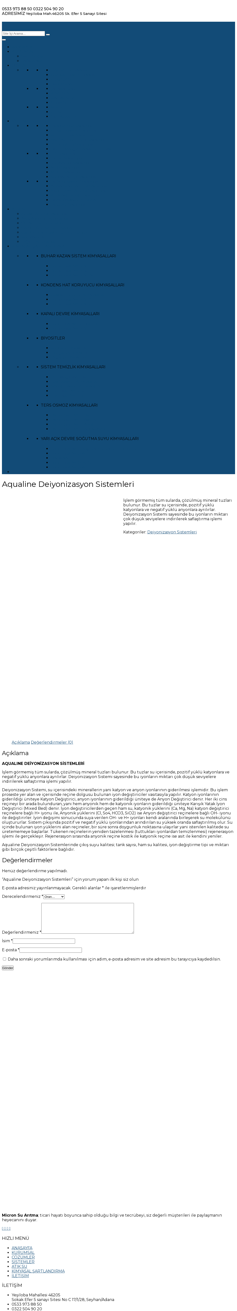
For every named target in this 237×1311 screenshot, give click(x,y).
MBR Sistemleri (66, 167)
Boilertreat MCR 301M (72, 275)
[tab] (21, 642)
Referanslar (32, 61)
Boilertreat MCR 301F (71, 270)
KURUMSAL (23, 51)
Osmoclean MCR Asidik (73, 419)
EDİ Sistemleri (65, 153)
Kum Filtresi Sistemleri (73, 135)
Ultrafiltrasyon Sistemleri (75, 130)
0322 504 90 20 (48, 9)
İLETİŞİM (20, 472)
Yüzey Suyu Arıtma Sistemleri (80, 186)
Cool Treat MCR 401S (71, 462)
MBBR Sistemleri (67, 172)
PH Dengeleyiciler (69, 377)
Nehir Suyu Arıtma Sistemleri (79, 190)
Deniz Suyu (62, 84)
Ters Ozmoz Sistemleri (73, 125)
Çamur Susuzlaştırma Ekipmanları (55, 232)
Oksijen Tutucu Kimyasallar (78, 294)
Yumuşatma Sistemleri (73, 144)
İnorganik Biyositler (70, 352)
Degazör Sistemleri (69, 204)
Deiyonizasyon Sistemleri (75, 181)
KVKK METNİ (24, 1244)
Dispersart (61, 458)
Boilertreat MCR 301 (70, 328)
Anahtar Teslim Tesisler (73, 74)
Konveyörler (33, 237)
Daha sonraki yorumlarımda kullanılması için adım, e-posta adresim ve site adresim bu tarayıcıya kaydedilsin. (114, 865)
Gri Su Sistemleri (67, 158)
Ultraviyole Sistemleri (72, 162)
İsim (7, 847)
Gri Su (57, 112)
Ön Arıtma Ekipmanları (44, 223)
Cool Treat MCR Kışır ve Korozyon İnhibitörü (94, 448)
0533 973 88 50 (17, 9)
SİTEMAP (21, 1258)
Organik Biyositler (69, 357)
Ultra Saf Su (62, 79)
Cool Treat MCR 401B (71, 453)
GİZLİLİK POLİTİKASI (32, 1239)
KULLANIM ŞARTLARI (32, 1253)
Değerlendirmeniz (21, 838)
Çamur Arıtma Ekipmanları (47, 227)
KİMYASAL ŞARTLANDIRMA (38, 246)
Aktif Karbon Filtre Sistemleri (79, 139)
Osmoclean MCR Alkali (73, 424)
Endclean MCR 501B (70, 391)
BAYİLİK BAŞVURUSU (32, 1267)
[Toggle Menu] (4, 39)
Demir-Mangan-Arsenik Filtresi (81, 149)
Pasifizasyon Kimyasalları (75, 381)
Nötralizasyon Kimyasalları (76, 386)
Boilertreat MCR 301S (71, 299)
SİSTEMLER (23, 121)
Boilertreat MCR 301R (72, 266)
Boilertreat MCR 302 (71, 304)
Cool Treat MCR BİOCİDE (75, 323)
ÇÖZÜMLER (23, 65)
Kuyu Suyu (62, 93)
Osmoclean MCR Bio (70, 415)
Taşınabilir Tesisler (69, 70)
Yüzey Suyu (62, 102)
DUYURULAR (24, 1262)
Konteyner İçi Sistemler (74, 176)
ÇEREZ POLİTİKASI (30, 1248)
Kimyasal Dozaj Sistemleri (76, 195)
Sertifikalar (32, 56)
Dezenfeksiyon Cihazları (74, 200)
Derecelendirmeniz (22, 797)
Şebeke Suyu (64, 88)
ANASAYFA (22, 47)
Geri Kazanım (64, 116)
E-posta (10, 856)
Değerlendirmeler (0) (52, 642)
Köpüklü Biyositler (69, 348)
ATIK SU (19, 209)
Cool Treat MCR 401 (70, 467)
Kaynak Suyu (63, 98)
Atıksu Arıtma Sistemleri (45, 213)
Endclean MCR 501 (69, 395)
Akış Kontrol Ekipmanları (45, 218)
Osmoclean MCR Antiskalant (78, 429)
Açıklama (21, 642)
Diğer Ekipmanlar (38, 241)
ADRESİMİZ (13, 13)
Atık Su (58, 107)
